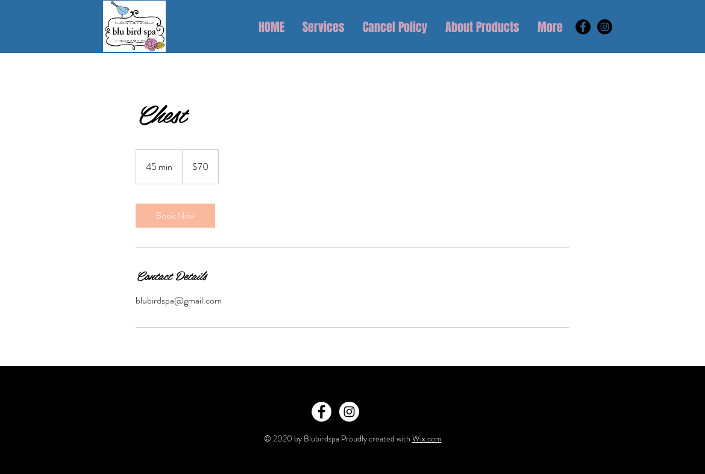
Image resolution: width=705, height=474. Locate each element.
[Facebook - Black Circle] (583, 26)
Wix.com (427, 438)
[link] (175, 216)
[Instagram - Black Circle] (604, 26)
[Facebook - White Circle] (321, 412)
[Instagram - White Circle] (349, 412)
